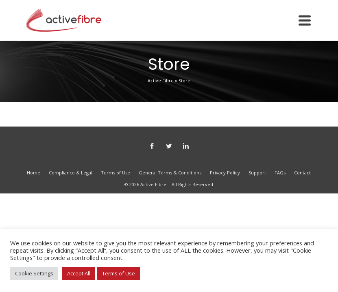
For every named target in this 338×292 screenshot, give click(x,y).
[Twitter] (169, 146)
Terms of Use (115, 173)
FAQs (280, 173)
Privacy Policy (225, 173)
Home (33, 173)
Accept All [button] (78, 273)
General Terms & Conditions (170, 173)
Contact (302, 173)
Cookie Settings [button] (34, 273)
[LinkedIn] (186, 146)
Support (257, 173)
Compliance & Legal (70, 173)
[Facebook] (151, 146)
